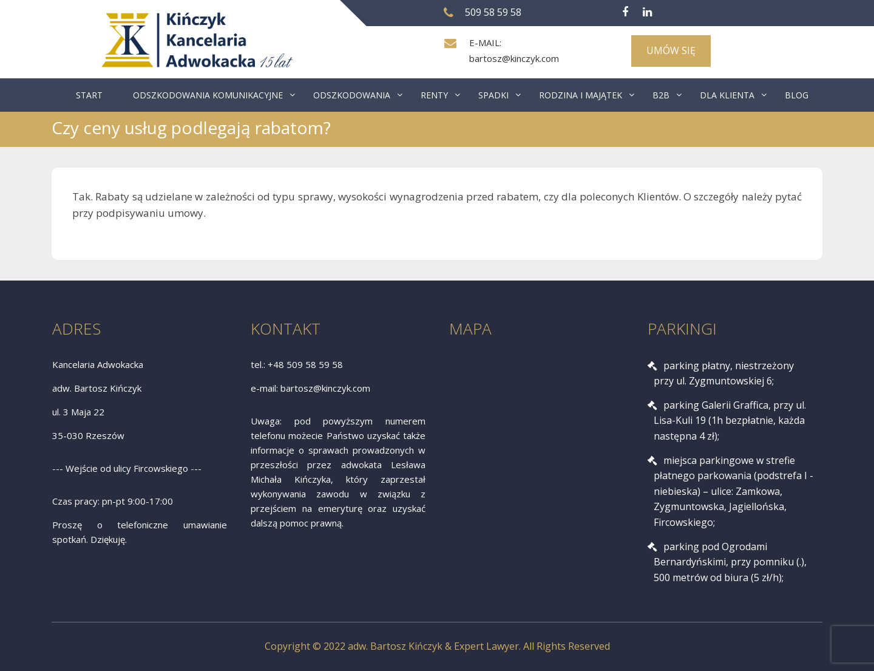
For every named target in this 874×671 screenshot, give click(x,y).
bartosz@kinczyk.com (514, 58)
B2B (660, 95)
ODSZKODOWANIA (351, 95)
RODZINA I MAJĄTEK (580, 95)
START (89, 95)
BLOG (796, 95)
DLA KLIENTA (727, 95)
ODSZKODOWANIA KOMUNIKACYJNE (208, 95)
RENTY (434, 95)
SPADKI (493, 95)
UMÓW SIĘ (671, 50)
